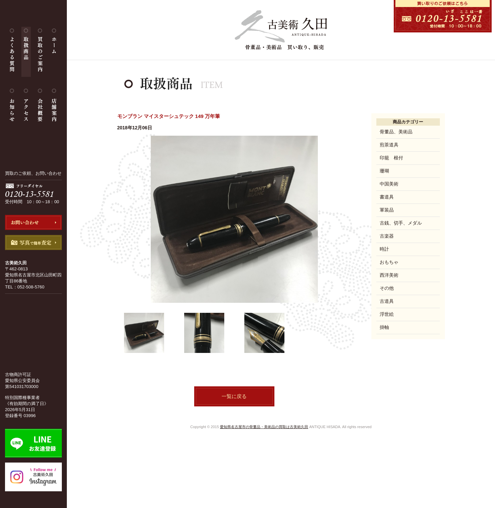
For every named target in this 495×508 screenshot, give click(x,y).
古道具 (387, 301)
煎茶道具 (389, 144)
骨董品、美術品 (396, 131)
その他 (387, 288)
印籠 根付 (391, 157)
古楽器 (387, 236)
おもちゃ (389, 262)
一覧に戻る (234, 396)
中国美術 (389, 183)
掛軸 (384, 327)
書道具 (387, 197)
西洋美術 (389, 275)
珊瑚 (384, 170)
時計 (384, 249)
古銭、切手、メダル (401, 223)
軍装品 (387, 210)
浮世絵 (387, 314)
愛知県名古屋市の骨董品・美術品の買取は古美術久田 (264, 427)
